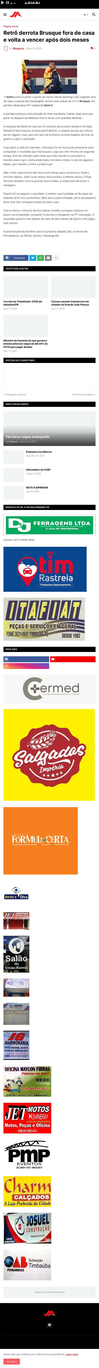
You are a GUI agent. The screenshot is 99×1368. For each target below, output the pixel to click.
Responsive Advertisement (49, 1292)
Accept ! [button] (11, 1361)
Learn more (71, 1354)
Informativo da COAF (38, 469)
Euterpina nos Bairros (39, 451)
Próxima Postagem (83, 394)
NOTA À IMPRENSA (37, 487)
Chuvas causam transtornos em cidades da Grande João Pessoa (70, 303)
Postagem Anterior (15, 394)
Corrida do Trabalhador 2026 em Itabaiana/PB (22, 303)
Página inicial (10, 26)
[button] (4, 15)
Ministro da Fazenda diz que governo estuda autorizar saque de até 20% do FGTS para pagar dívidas (25, 343)
